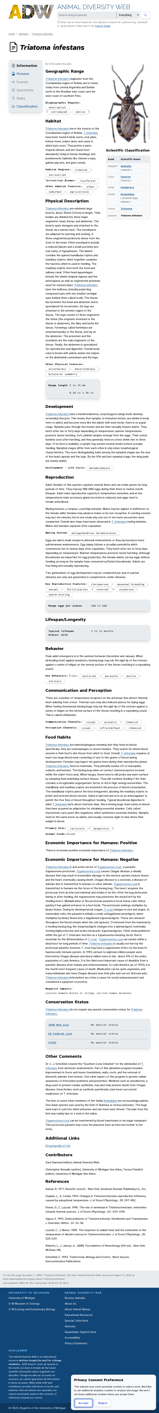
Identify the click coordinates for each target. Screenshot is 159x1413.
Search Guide (103, 25)
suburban (55, 191)
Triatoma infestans (42, 33)
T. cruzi (108, 909)
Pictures (20, 73)
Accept (83, 1403)
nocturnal (89, 676)
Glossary (70, 1326)
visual (91, 722)
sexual (53, 589)
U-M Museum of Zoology (24, 1303)
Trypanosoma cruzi (109, 867)
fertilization (77, 589)
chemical (132, 722)
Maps (18, 98)
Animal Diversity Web (93, 7)
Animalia (23, 33)
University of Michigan (22, 1298)
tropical (81, 169)
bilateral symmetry (63, 374)
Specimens (23, 90)
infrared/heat (109, 728)
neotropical (57, 107)
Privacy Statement (76, 1343)
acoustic (110, 722)
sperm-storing (59, 594)
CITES (52, 1042)
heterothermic (85, 369)
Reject (102, 1403)
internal (102, 589)
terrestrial (57, 174)
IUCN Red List (58, 1024)
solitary (55, 681)
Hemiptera (127, 187)
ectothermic (57, 369)
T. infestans (90, 133)
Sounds (20, 82)
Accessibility (72, 1337)
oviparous (126, 589)
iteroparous (100, 584)
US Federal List (60, 1033)
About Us (70, 1303)
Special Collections (76, 1320)
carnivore (77, 828)
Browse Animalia (75, 1298)
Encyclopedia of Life (58, 1146)
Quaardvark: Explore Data (80, 1332)
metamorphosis (99, 468)
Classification (24, 106)
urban (90, 186)
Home (12, 33)
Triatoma (126, 208)
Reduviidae (127, 194)
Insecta (126, 176)
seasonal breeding (130, 584)
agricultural (79, 191)
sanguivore (101, 828)
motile (131, 676)
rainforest (88, 180)
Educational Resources (79, 1315)
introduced (59, 111)
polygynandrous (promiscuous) (94, 533)
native (80, 111)
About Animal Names (77, 1309)
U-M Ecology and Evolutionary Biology (32, 1309)
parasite (111, 676)
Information (24, 65)
